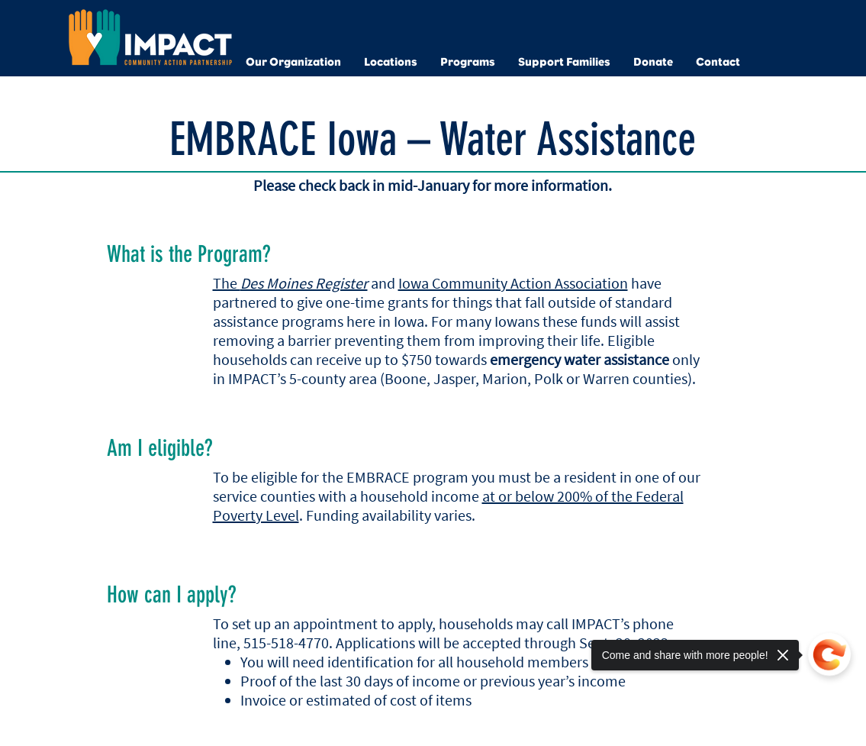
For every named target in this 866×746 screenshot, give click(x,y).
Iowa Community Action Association (513, 282)
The (290, 282)
